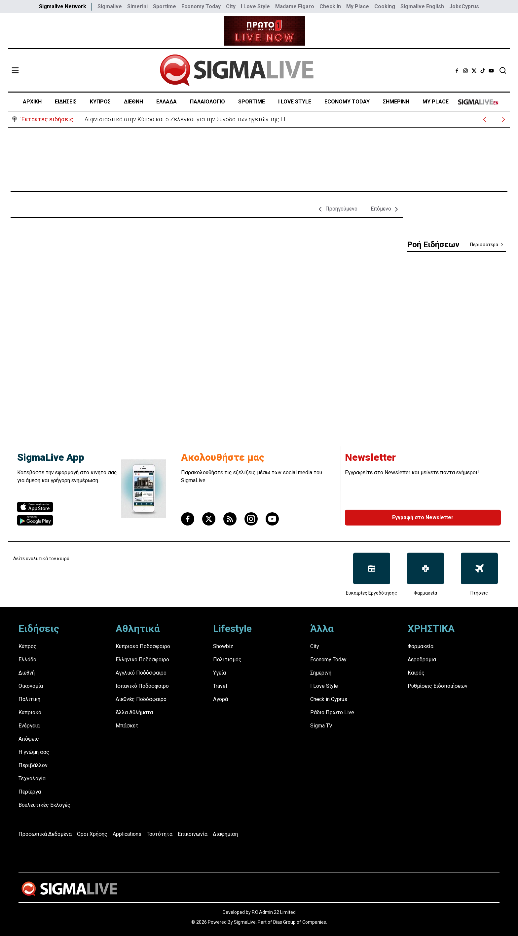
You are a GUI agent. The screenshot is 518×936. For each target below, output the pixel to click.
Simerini (137, 6)
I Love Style (255, 6)
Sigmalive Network (62, 6)
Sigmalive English (422, 6)
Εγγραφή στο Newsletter (423, 517)
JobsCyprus (464, 6)
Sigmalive (109, 6)
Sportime (164, 6)
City (231, 6)
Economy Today (201, 6)
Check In (330, 6)
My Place (357, 6)
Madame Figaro (294, 6)
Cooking (384, 6)
